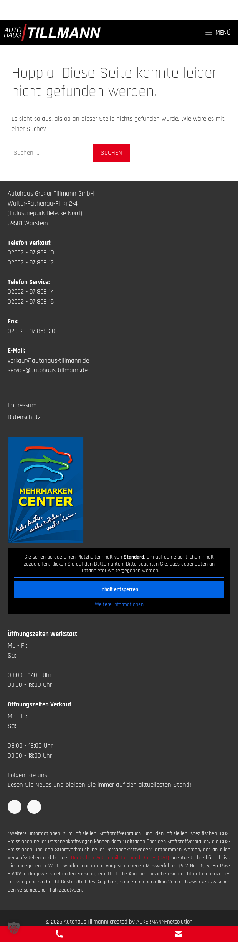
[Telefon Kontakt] (59, 934)
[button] (14, 928)
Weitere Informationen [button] (119, 604)
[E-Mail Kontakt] (178, 934)
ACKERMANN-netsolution (164, 921)
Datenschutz (24, 417)
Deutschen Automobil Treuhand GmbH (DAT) (121, 857)
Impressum (22, 405)
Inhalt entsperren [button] (119, 589)
